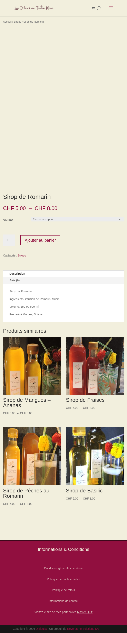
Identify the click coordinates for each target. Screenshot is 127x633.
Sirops (17, 21)
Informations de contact (63, 601)
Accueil (7, 21)
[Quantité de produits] (9, 240)
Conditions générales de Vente (63, 568)
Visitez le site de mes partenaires (64, 612)
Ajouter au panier (40, 240)
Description (17, 273)
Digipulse (42, 628)
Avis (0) (14, 280)
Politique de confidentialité (63, 579)
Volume (8, 220)
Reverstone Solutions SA (83, 628)
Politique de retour (63, 590)
